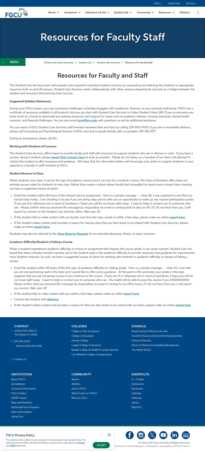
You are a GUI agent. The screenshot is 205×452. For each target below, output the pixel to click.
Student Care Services (108, 63)
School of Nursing (141, 341)
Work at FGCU (79, 398)
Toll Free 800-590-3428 (29, 346)
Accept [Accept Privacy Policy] (101, 445)
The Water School (141, 350)
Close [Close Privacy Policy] (109, 435)
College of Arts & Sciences (85, 331)
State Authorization (21, 412)
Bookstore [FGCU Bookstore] (137, 389)
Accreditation (18, 384)
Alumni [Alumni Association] (75, 379)
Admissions (138, 384)
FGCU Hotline (18, 393)
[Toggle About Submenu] (54, 12)
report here (177, 217)
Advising (53, 299)
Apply (157, 4)
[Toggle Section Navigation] (12, 62)
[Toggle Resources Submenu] (166, 12)
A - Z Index (138, 379)
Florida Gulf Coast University (58, 63)
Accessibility (166, 446)
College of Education (82, 336)
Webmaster (152, 446)
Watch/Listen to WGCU (84, 393)
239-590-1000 (22, 341)
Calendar (136, 393)
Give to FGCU (78, 389)
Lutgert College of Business (86, 345)
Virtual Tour (17, 417)
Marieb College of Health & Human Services (94, 350)
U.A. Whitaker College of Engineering (91, 355)
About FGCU (18, 379)
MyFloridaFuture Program (25, 407)
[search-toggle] (198, 12)
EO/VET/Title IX (182, 446)
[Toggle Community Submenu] (145, 12)
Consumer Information (23, 389)
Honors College (79, 341)
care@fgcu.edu (87, 120)
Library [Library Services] (135, 403)
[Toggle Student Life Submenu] (123, 12)
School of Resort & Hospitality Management (155, 345)
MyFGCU (191, 4)
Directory (174, 4)
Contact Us (20, 359)
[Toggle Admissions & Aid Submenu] (97, 12)
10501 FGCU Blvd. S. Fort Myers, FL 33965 (26, 333)
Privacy (81, 443)
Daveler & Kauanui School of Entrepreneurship (157, 336)
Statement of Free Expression (129, 446)
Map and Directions (21, 403)
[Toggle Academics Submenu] (72, 12)
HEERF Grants (19, 398)
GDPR (12, 446)
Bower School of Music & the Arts (150, 331)
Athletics (185, 12)
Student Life (85, 63)
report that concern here (68, 157)
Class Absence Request (72, 234)
